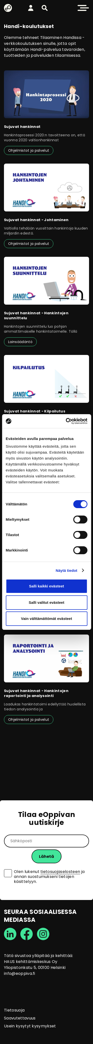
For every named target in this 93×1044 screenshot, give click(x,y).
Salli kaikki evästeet (46, 586)
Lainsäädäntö (20, 341)
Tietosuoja (14, 1010)
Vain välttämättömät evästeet (46, 618)
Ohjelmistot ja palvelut (28, 150)
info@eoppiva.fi (19, 973)
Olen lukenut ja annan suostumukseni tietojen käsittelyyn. (49, 876)
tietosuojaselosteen (60, 871)
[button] (45, 8)
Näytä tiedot (66, 570)
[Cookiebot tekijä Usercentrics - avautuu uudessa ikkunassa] (66, 421)
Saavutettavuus (19, 1018)
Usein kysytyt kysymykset (30, 1026)
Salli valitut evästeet (46, 602)
